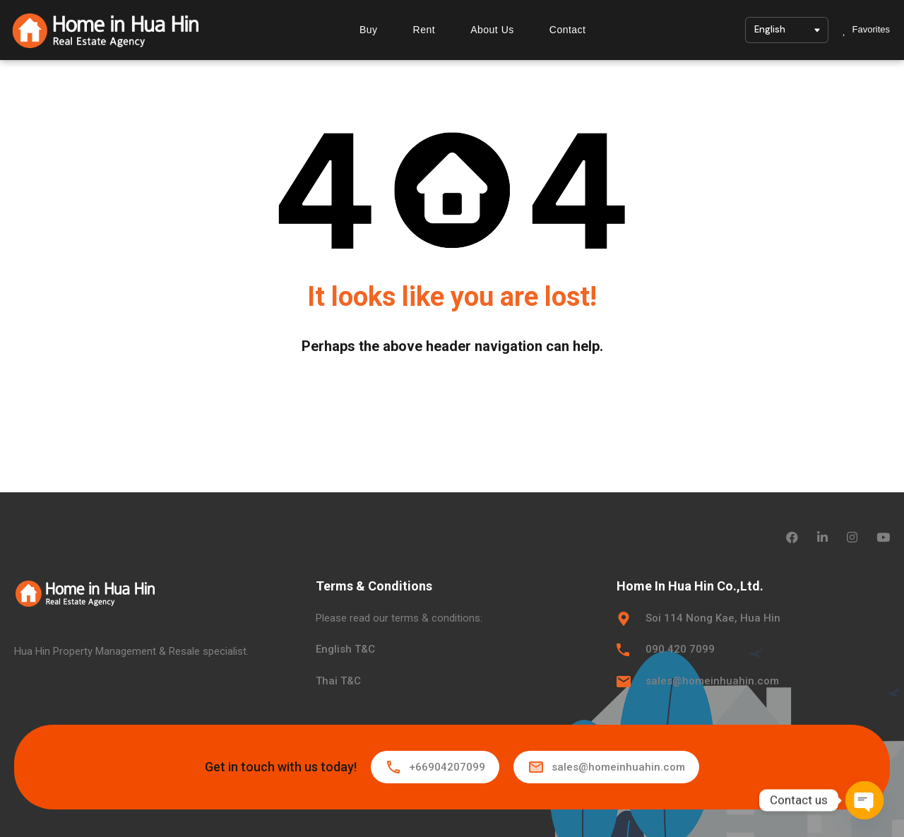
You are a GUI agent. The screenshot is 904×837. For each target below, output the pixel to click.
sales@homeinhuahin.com (712, 681)
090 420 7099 (680, 649)
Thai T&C (338, 681)
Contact (567, 29)
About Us (492, 29)
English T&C (345, 649)
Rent (424, 29)
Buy (368, 29)
